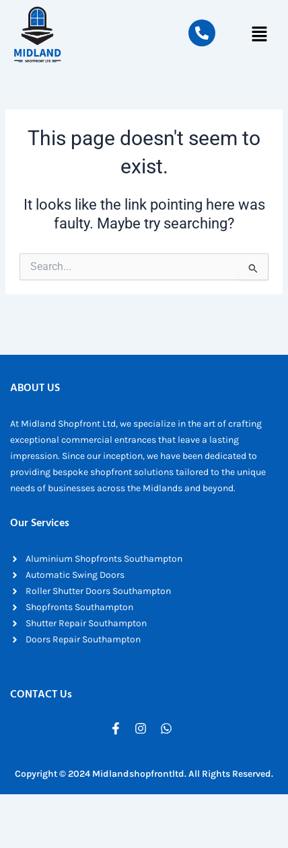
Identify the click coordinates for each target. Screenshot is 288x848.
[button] (259, 35)
